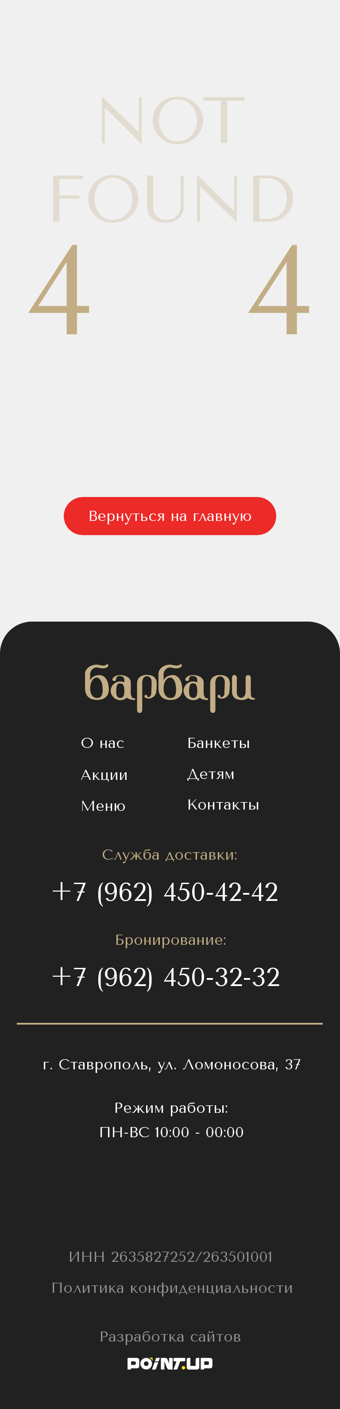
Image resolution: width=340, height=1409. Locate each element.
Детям (211, 774)
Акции (104, 774)
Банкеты (218, 742)
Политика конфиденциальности (172, 1287)
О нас (102, 742)
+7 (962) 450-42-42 (164, 892)
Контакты (223, 804)
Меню (103, 805)
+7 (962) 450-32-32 (165, 977)
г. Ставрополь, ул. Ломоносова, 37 (171, 1064)
